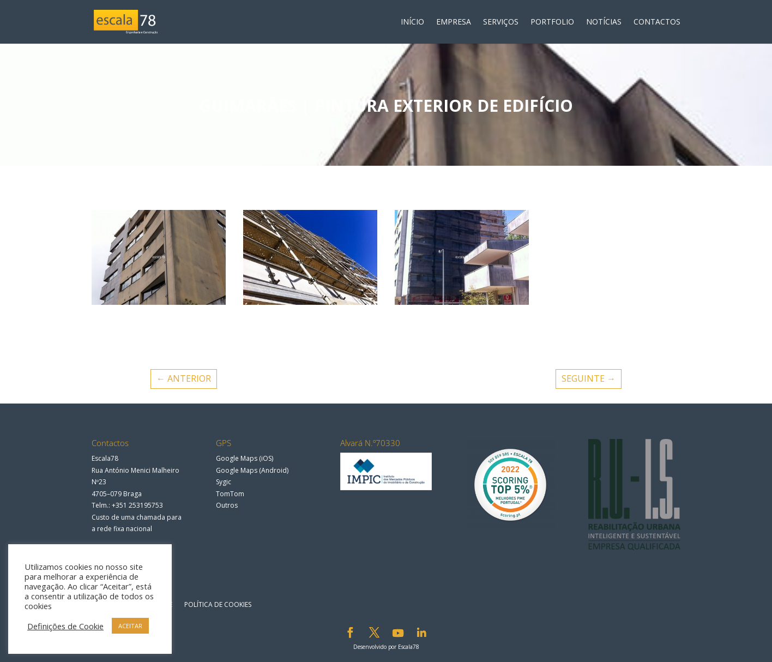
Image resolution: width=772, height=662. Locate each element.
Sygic (223, 481)
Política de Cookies (217, 604)
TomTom (230, 493)
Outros (227, 505)
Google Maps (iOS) (244, 458)
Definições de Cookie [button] (65, 626)
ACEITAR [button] (130, 626)
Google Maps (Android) (252, 470)
